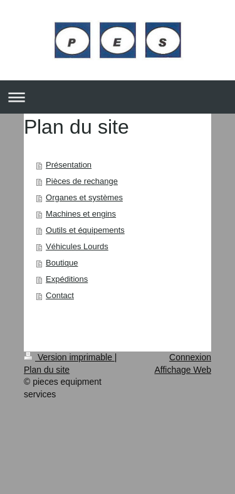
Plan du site (47, 370)
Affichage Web (182, 370)
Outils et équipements (85, 230)
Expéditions (67, 279)
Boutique (62, 262)
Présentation (68, 164)
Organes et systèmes (84, 197)
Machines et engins (81, 213)
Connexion (190, 357)
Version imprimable (69, 357)
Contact (60, 295)
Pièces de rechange (82, 181)
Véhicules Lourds (77, 246)
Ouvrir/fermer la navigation (117, 96)
